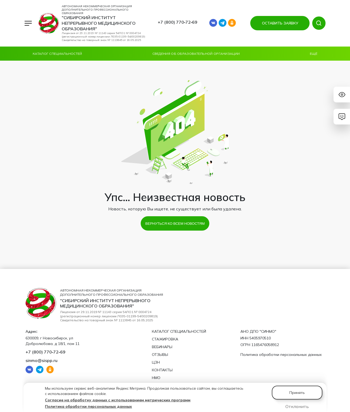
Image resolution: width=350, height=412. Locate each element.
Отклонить (297, 406)
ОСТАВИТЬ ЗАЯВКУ (279, 23)
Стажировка (165, 339)
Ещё (313, 54)
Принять (297, 392)
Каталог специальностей (57, 54)
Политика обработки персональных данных (88, 406)
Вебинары (162, 346)
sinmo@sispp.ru (41, 360)
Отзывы (160, 354)
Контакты (162, 370)
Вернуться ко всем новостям (175, 223)
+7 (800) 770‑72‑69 (178, 22)
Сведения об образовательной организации (196, 54)
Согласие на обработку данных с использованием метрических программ (117, 400)
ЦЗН (156, 362)
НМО (156, 377)
